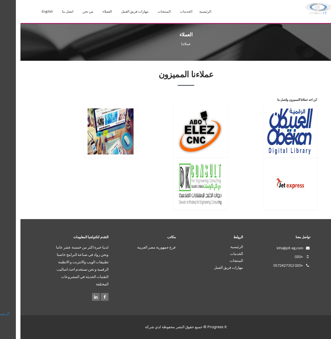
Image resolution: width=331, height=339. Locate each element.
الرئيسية (185, 11)
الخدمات (166, 11)
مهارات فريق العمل (114, 11)
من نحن (67, 11)
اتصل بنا (47, 11)
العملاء (86, 11)
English (26, 11)
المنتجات (143, 11)
